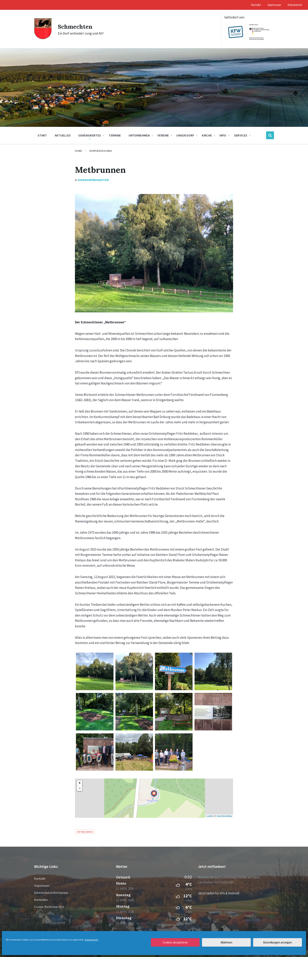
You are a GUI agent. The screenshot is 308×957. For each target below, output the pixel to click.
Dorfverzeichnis (100, 151)
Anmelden (41, 900)
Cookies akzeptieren (175, 942)
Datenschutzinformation (51, 893)
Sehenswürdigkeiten (93, 180)
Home (78, 151)
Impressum (41, 885)
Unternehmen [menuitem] (139, 135)
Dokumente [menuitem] (295, 5)
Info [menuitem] (222, 135)
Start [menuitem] (42, 135)
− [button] (79, 788)
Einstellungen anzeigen (277, 942)
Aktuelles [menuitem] (63, 135)
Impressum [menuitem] (274, 5)
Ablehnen (226, 942)
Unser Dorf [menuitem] (185, 135)
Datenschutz (91, 939)
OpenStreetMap (224, 816)
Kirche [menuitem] (207, 135)
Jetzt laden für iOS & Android (218, 893)
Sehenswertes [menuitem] (89, 135)
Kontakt (39, 878)
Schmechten (75, 26)
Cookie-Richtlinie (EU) (49, 907)
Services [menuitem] (240, 135)
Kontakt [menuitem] (256, 5)
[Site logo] (43, 38)
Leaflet (209, 816)
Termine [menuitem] (115, 135)
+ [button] (79, 783)
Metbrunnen (85, 831)
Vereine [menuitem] (163, 135)
